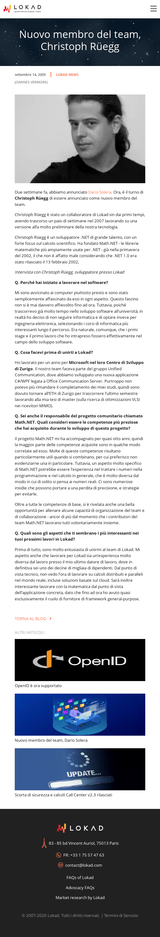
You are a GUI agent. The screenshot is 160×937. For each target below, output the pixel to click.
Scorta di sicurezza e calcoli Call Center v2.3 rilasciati (63, 795)
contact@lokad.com (83, 865)
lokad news (67, 74)
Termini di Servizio (121, 915)
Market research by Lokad (80, 897)
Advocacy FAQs (80, 887)
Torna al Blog (33, 618)
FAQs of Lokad (80, 877)
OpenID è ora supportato (38, 685)
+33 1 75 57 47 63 (87, 855)
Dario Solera (99, 192)
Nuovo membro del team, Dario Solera (51, 740)
